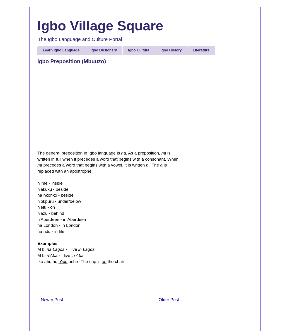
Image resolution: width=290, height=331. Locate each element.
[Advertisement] (221, 130)
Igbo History (170, 50)
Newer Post (52, 299)
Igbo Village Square (100, 25)
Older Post (169, 299)
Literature (201, 50)
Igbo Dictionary (104, 50)
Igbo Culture (138, 50)
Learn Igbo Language (61, 50)
